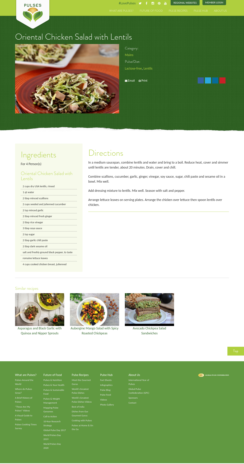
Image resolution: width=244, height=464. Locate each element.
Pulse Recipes (178, 11)
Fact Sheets (106, 380)
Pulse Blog (105, 390)
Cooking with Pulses (82, 421)
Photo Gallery (107, 405)
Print (144, 80)
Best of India (78, 407)
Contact (132, 403)
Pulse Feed (105, 395)
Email (131, 80)
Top (235, 351)
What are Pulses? (121, 11)
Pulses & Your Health (53, 385)
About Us (220, 11)
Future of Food (151, 11)
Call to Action (50, 417)
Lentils (148, 68)
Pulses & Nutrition (52, 380)
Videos (103, 400)
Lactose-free (133, 68)
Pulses (33, 15)
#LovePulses (127, 3)
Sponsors (133, 398)
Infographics (106, 385)
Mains (129, 55)
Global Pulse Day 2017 (54, 431)
